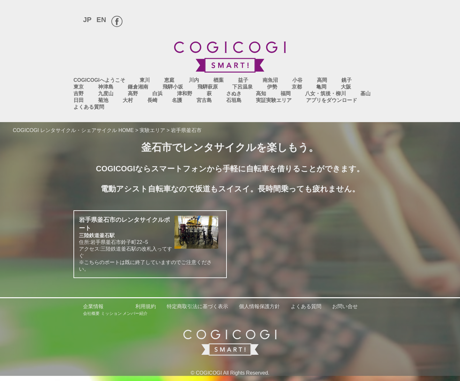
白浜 (157, 93)
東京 (78, 86)
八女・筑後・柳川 (325, 93)
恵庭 (169, 80)
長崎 (152, 100)
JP (87, 20)
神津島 (105, 86)
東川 (145, 80)
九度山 (105, 93)
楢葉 (218, 80)
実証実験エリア (274, 100)
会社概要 (91, 313)
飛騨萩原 (207, 86)
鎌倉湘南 (138, 86)
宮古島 (204, 100)
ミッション (111, 313)
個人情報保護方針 (259, 306)
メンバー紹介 (135, 313)
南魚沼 (270, 80)
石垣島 (233, 100)
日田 (78, 100)
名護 (177, 100)
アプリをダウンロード (331, 100)
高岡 (322, 80)
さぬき (233, 93)
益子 (243, 80)
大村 (128, 100)
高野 (133, 93)
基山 (365, 93)
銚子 (346, 80)
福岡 (285, 93)
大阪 (346, 86)
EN (101, 20)
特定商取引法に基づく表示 (197, 306)
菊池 (103, 100)
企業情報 (93, 306)
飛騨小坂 (173, 86)
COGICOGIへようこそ (99, 80)
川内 (194, 80)
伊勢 (272, 86)
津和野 (184, 93)
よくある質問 (88, 107)
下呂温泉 (242, 86)
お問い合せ (345, 306)
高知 (261, 93)
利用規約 (145, 306)
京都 (297, 86)
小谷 (297, 80)
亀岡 (321, 86)
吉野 (78, 93)
